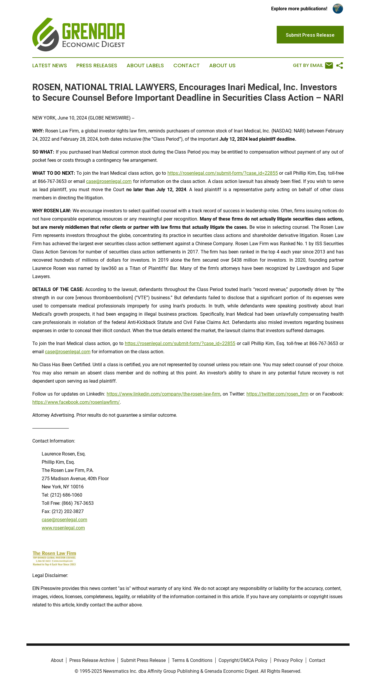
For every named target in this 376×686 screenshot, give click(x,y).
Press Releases (96, 65)
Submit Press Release (143, 660)
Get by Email (313, 65)
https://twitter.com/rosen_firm (277, 394)
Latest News (49, 65)
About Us (222, 65)
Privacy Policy (288, 660)
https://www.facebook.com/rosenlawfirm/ (76, 402)
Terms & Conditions (192, 660)
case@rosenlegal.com (109, 181)
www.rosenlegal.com (63, 528)
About (57, 660)
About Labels (145, 65)
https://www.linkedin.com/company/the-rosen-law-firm (163, 394)
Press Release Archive (92, 660)
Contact (186, 65)
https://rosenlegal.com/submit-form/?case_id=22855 (222, 173)
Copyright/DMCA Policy (243, 660)
